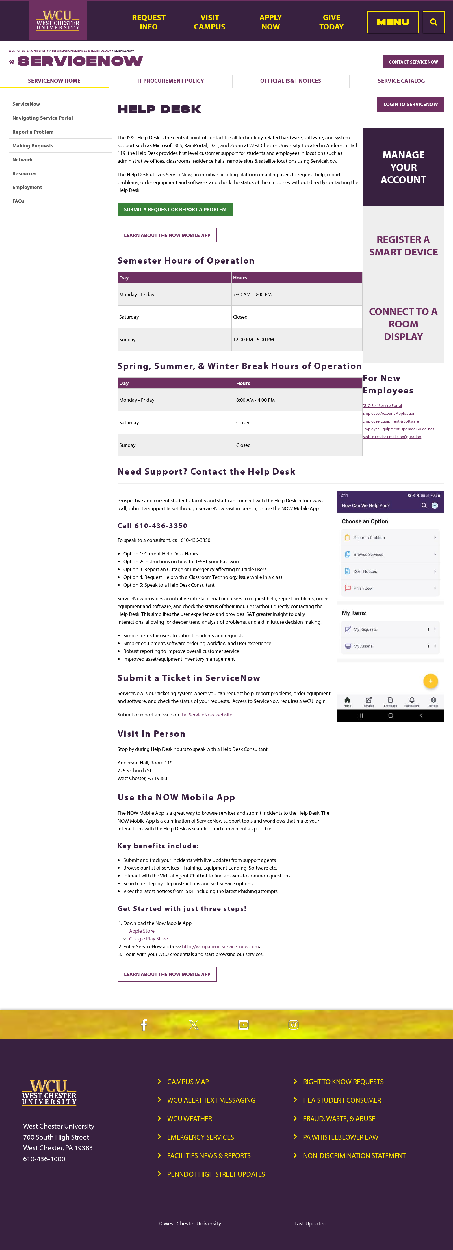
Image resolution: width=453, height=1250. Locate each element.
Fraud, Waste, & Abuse (339, 1118)
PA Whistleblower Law (340, 1136)
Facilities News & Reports (209, 1155)
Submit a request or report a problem (175, 209)
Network (22, 159)
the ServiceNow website (206, 714)
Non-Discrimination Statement (354, 1155)
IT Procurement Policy (170, 80)
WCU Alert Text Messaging (211, 1099)
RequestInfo (149, 22)
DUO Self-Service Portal (382, 405)
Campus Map (188, 1081)
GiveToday (331, 22)
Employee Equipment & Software (391, 421)
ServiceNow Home (54, 80)
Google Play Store (148, 938)
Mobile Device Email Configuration (392, 436)
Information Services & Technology (82, 51)
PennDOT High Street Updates (216, 1173)
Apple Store (142, 930)
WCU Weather (189, 1118)
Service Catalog (401, 80)
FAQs (18, 201)
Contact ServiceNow (413, 62)
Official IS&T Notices (290, 80)
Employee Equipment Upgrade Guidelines (398, 429)
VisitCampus (209, 22)
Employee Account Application (389, 413)
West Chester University (29, 51)
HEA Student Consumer (342, 1099)
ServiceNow (26, 104)
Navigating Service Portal (42, 117)
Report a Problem (32, 131)
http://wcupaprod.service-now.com (220, 946)
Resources (24, 173)
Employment (27, 187)
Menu (393, 22)
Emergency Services (200, 1136)
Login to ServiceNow (411, 104)
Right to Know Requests (343, 1081)
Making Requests (32, 145)
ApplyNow (270, 22)
